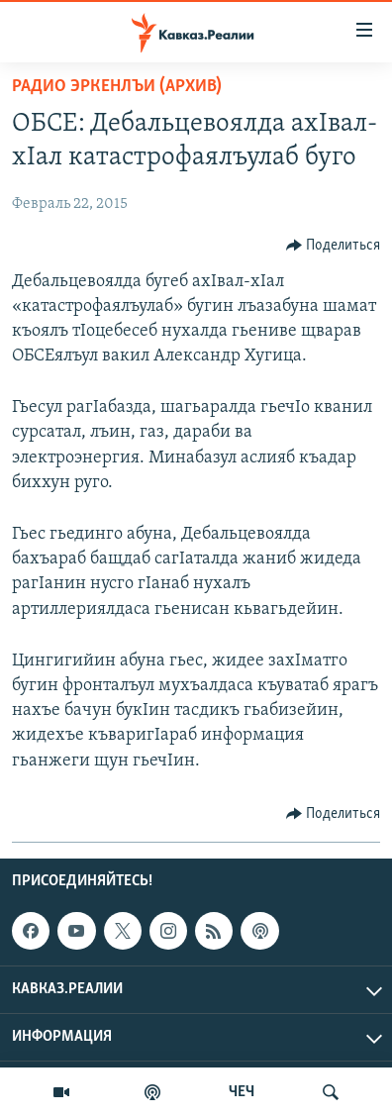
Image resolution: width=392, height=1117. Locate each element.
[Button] (333, 245)
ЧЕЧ (241, 1092)
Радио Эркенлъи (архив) (117, 86)
